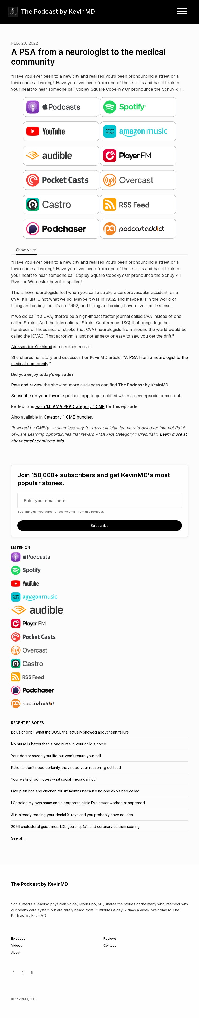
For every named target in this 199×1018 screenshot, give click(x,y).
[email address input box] (99, 500)
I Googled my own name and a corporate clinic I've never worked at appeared (78, 803)
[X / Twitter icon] (13, 972)
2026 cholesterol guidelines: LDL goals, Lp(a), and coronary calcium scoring (75, 826)
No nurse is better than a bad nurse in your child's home (58, 744)
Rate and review (26, 385)
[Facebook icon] (22, 972)
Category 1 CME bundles (68, 417)
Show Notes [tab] (26, 250)
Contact (109, 946)
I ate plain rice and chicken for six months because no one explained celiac (75, 791)
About (15, 952)
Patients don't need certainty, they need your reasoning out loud (66, 767)
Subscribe (100, 525)
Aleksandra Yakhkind (31, 346)
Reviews (110, 938)
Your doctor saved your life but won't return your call (56, 756)
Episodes (18, 938)
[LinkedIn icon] (32, 972)
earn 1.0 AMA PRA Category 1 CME (70, 406)
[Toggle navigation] (182, 11)
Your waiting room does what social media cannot (53, 779)
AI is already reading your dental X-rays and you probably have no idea (72, 814)
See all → (19, 838)
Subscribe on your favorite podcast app (50, 395)
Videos (16, 946)
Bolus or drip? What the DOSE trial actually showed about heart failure (70, 732)
